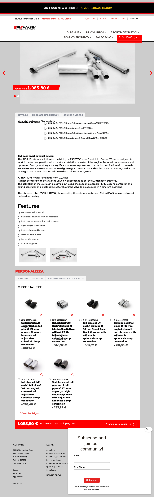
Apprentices (18, 476)
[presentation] (3, 72)
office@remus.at (20, 463)
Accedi (103, 18)
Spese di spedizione (54, 466)
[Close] (149, 430)
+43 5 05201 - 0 (22, 460)
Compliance (51, 470)
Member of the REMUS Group (56, 19)
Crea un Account (117, 18)
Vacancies (17, 473)
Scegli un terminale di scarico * (66, 278)
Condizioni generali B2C (56, 453)
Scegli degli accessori (30, 278)
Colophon (50, 450)
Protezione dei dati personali (58, 463)
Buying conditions (53, 460)
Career (16, 470)
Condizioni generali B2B (56, 456)
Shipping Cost (68, 423)
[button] (15, 96)
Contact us (17, 483)
